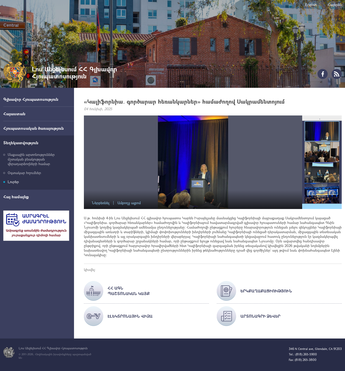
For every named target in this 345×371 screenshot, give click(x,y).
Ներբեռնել (100, 203)
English (310, 4)
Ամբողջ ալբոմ (129, 203)
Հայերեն (335, 4)
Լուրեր (13, 181)
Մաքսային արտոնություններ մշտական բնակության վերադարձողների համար (31, 159)
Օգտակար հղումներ (24, 172)
